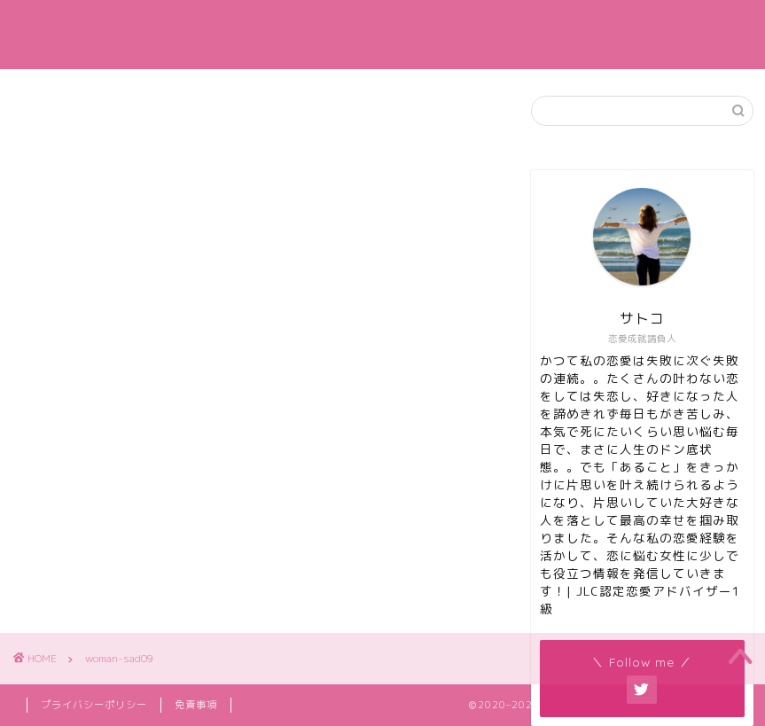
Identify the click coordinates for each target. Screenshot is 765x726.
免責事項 (196, 705)
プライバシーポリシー (94, 705)
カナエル (383, 34)
